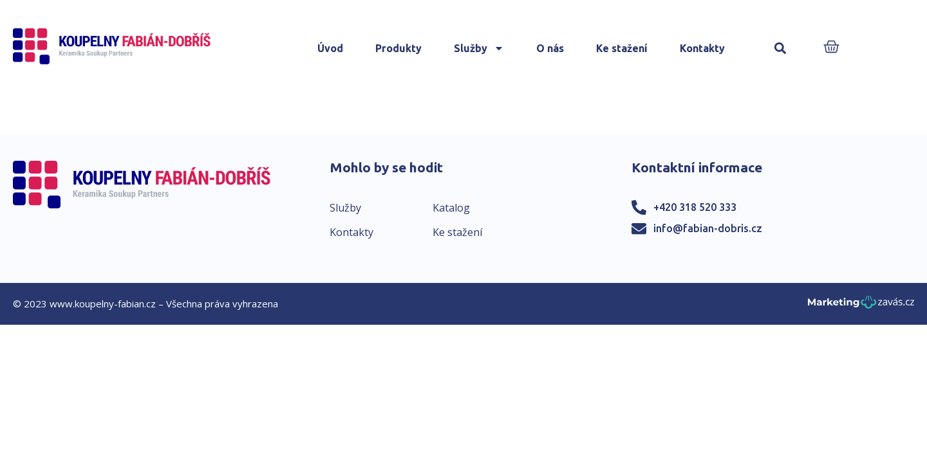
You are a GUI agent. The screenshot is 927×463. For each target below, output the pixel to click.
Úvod (330, 48)
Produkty (398, 48)
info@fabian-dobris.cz (707, 228)
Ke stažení (622, 48)
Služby (479, 48)
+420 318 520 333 (694, 207)
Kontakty (702, 48)
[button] (780, 48)
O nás (550, 48)
